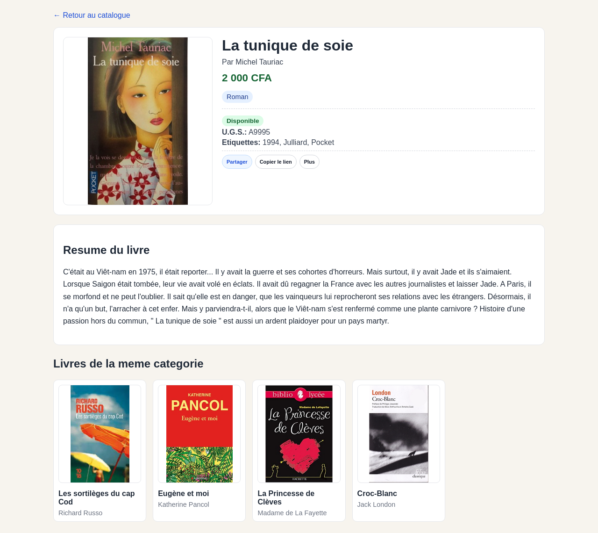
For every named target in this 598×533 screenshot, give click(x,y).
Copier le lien (276, 162)
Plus (309, 162)
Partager (237, 162)
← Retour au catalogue (91, 15)
